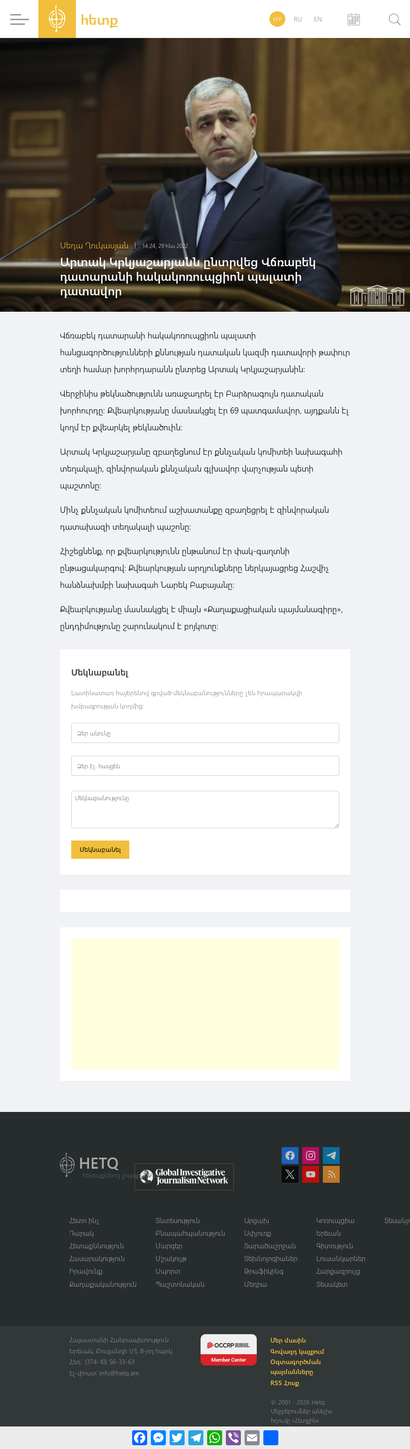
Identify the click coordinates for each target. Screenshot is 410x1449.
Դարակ (81, 1233)
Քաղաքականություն (103, 1285)
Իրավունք (86, 1272)
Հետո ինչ (84, 1220)
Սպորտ (168, 1272)
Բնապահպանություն (190, 1233)
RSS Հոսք (286, 1384)
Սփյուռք (257, 1233)
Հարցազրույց (338, 1272)
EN (318, 19)
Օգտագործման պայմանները (297, 1368)
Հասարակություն (97, 1259)
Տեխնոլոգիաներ (271, 1259)
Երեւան (328, 1233)
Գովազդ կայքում (299, 1352)
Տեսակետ (332, 1285)
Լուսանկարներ (340, 1259)
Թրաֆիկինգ (263, 1272)
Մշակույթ (171, 1259)
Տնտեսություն (178, 1220)
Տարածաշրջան (270, 1246)
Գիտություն (334, 1246)
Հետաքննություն (96, 1246)
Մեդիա (255, 1285)
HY (277, 19)
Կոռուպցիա (335, 1220)
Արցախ (256, 1220)
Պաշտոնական (180, 1285)
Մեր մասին (289, 1341)
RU (298, 19)
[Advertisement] (205, 1004)
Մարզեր (169, 1246)
